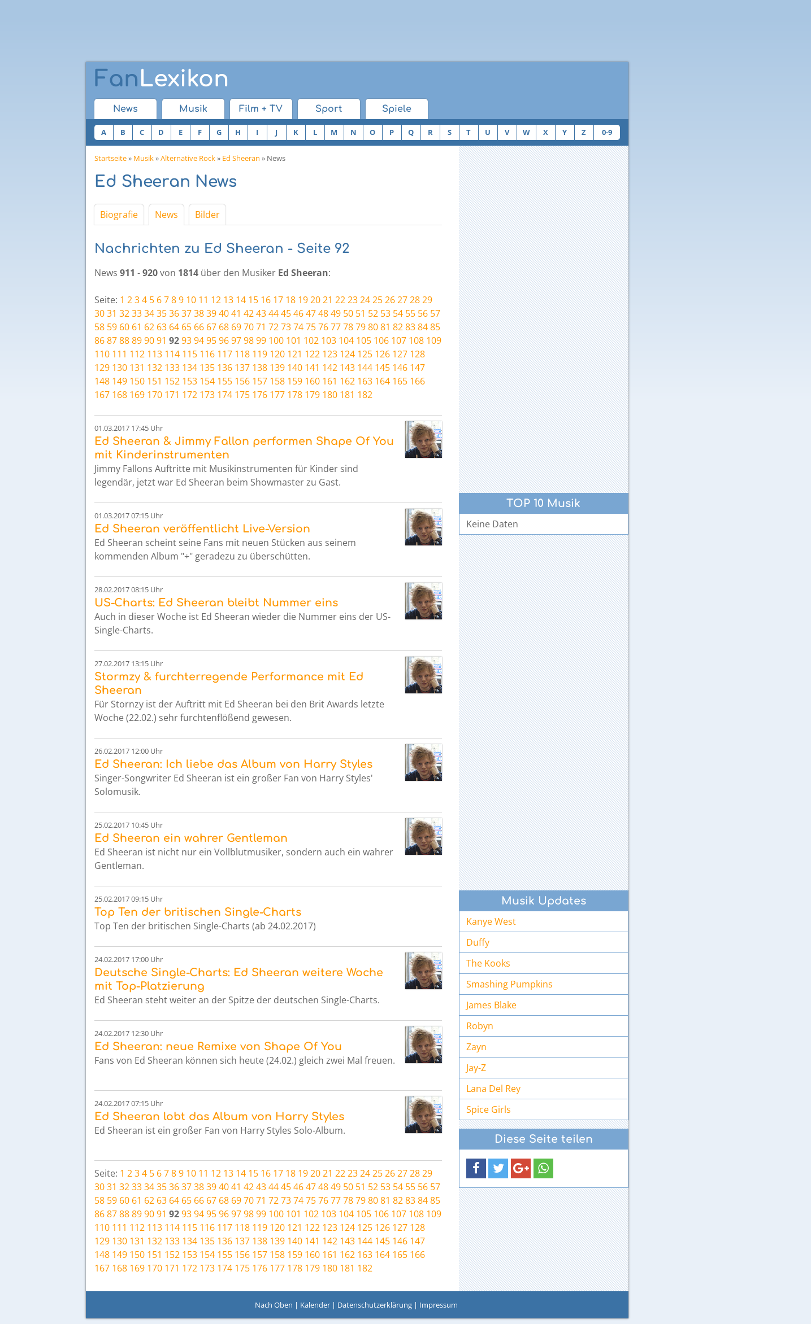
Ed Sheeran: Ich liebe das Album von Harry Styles (233, 764)
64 (174, 327)
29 (427, 300)
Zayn (476, 1047)
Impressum (438, 1305)
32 (124, 313)
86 (99, 340)
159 (294, 381)
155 (224, 381)
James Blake (491, 1005)
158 (277, 381)
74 (298, 327)
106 (381, 340)
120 (277, 354)
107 (398, 340)
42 (249, 313)
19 (303, 300)
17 (278, 300)
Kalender (315, 1305)
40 (224, 313)
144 (364, 367)
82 (398, 327)
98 (249, 340)
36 (174, 313)
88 (124, 340)
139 (277, 367)
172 (189, 394)
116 (207, 354)
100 (276, 340)
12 (216, 300)
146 (399, 367)
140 (294, 367)
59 (112, 327)
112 (137, 354)
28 (415, 300)
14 (241, 300)
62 (149, 327)
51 (360, 313)
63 (162, 327)
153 (189, 381)
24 (365, 300)
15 (253, 300)
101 (293, 340)
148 (102, 381)
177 (277, 394)
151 (154, 381)
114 (172, 354)
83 (410, 327)
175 (242, 394)
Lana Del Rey (493, 1088)
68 (224, 327)
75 (311, 327)
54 (398, 313)
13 (228, 300)
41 (236, 313)
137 (242, 367)
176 (259, 394)
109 (433, 340)
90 (149, 340)
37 (186, 313)
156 (242, 381)
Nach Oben (274, 1305)
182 (364, 394)
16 (266, 300)
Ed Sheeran (241, 158)
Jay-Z (476, 1067)
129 (102, 367)
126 (382, 354)
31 (112, 313)
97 (236, 340)
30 (99, 313)
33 (137, 313)
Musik (193, 109)
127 (399, 354)
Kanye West (491, 921)
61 (137, 327)
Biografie (119, 214)
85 (435, 327)
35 (162, 313)
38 (199, 313)
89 (137, 340)
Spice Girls (488, 1109)
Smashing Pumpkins (509, 984)
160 (312, 381)
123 (329, 354)
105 (363, 340)
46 (298, 313)
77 (336, 327)
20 (315, 300)
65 (186, 327)
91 (162, 340)
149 (119, 381)
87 (112, 340)
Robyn (479, 1026)
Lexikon (161, 79)
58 (99, 327)
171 (172, 394)
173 (207, 394)
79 (360, 327)
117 (224, 354)
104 (346, 340)
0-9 (607, 132)
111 (119, 354)
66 (199, 327)
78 (348, 327)
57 (435, 313)
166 (417, 381)
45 (286, 313)
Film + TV (261, 109)
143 (347, 367)
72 (273, 327)
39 (211, 313)
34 (149, 313)
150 (137, 381)
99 (261, 340)
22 (340, 300)
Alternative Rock (188, 158)
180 (329, 394)
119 (259, 354)
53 (385, 313)
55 (410, 313)
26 (390, 300)
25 (377, 300)
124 (347, 354)
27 (402, 300)
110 (102, 354)
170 (154, 394)
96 (224, 340)
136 (224, 367)
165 (399, 381)
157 (259, 381)
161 (329, 381)
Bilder (207, 214)
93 (186, 340)
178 (294, 394)
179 (312, 394)
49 (336, 313)
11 (203, 300)
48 (323, 313)
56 (423, 313)
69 (236, 327)
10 (191, 300)
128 (417, 354)
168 (119, 394)
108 (416, 340)
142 (329, 367)
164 (382, 381)
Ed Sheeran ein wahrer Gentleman (191, 838)
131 (137, 367)
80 (373, 327)
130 (119, 367)
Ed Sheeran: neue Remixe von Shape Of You (218, 1046)
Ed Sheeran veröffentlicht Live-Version (202, 529)
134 (189, 367)
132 (154, 367)
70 (249, 327)
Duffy (477, 942)
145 (382, 367)
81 (385, 327)
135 (207, 367)
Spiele (396, 109)
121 (294, 354)
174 (224, 394)
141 (312, 367)
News (125, 109)
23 (353, 300)
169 (137, 394)
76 (323, 327)
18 (290, 300)
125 (364, 354)
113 (154, 354)
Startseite (110, 158)
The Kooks (488, 963)
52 (373, 313)
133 (172, 367)
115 (189, 354)
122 (312, 354)
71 (261, 327)
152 (172, 381)
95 (211, 340)
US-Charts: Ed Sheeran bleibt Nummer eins (216, 603)
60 (124, 327)
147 (417, 367)
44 (273, 313)
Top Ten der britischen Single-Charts (197, 912)
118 (242, 354)
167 (102, 394)
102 (311, 340)
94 (199, 340)
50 (348, 313)
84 (423, 327)
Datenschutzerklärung (374, 1305)
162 (347, 381)
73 (286, 327)
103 (328, 340)
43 (261, 313)
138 (259, 367)
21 (328, 300)
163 (364, 381)
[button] (476, 1168)
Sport (328, 109)
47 (311, 313)
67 (211, 327)
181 (347, 394)
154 (207, 381)
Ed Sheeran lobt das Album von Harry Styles (219, 1116)
